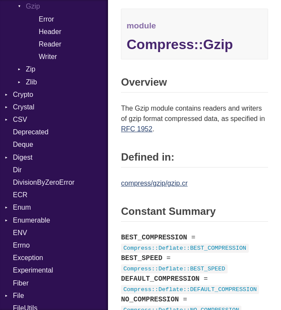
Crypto (23, 94)
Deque (23, 144)
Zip (30, 69)
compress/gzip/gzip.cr (154, 183)
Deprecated (31, 132)
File (18, 295)
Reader (50, 44)
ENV (20, 232)
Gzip (33, 6)
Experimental (33, 270)
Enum (22, 207)
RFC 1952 (136, 129)
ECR (20, 194)
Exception (28, 257)
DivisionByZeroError (43, 182)
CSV (20, 119)
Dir (17, 170)
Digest (22, 157)
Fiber (20, 283)
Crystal (23, 107)
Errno (21, 245)
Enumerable (31, 220)
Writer (48, 56)
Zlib (31, 82)
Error (46, 19)
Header (50, 31)
